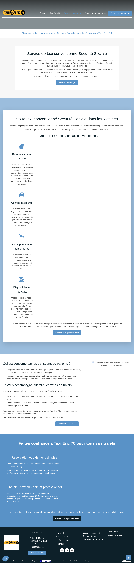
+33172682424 (37, 547)
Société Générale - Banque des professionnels (87, 561)
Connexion (126, 560)
